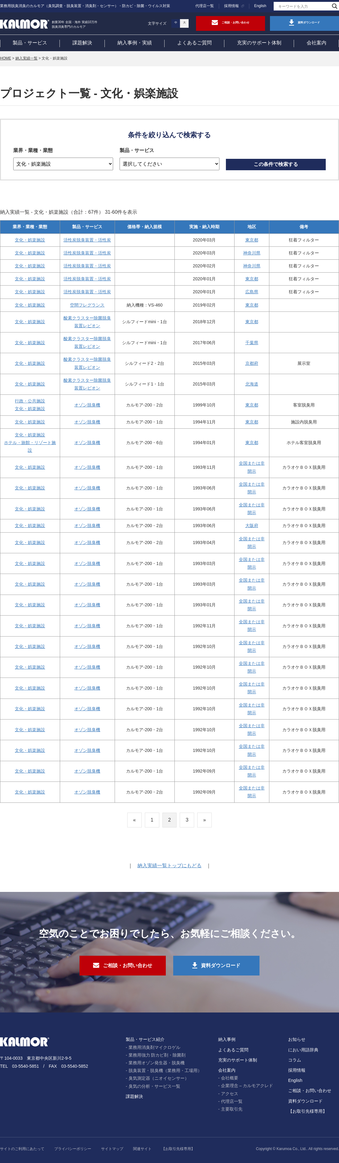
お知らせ (296, 1039)
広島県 (251, 291)
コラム (294, 1060)
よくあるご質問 (194, 42)
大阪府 (251, 525)
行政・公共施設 (30, 400)
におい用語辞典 (303, 1049)
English (260, 6)
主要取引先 (232, 1109)
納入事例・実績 (134, 42)
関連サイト (142, 1149)
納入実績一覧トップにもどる (169, 865)
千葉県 (251, 342)
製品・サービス (30, 42)
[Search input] (303, 6)
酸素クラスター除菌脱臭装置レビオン (87, 321)
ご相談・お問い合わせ (309, 1090)
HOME (5, 58)
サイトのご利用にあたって (22, 1149)
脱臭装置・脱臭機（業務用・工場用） (165, 1070)
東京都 (251, 239)
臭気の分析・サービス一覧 (154, 1086)
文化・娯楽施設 (30, 239)
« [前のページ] (134, 820)
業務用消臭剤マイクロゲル (154, 1047)
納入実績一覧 (26, 58)
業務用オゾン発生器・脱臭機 (157, 1062)
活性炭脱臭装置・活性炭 (87, 239)
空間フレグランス (87, 305)
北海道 (251, 383)
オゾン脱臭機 (87, 404)
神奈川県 (251, 252)
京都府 (251, 363)
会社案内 (316, 42)
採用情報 (231, 6)
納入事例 (226, 1039)
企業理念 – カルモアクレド (247, 1085)
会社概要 (229, 1077)
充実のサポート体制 (259, 42)
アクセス (229, 1093)
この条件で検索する (276, 164)
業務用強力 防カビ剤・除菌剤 (157, 1055)
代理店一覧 (204, 6)
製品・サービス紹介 (145, 1039)
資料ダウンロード (305, 1101)
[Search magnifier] (334, 6)
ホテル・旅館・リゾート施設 (30, 446)
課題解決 (82, 42)
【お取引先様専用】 (307, 1111)
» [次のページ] (204, 820)
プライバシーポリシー (72, 1149)
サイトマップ (112, 1149)
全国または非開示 (252, 467)
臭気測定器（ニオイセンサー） (159, 1078)
